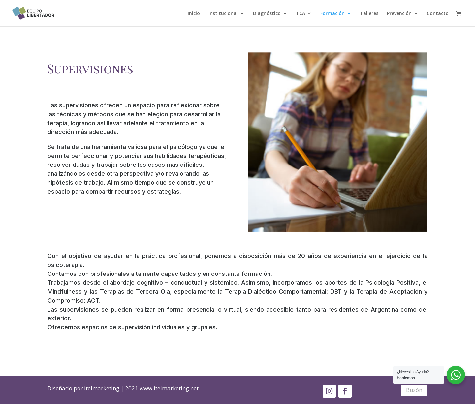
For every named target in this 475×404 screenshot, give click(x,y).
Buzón (414, 390)
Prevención (399, 13)
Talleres (369, 13)
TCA (300, 13)
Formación (332, 13)
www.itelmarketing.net (169, 388)
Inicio (194, 13)
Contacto (438, 13)
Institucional (223, 13)
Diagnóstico (267, 13)
